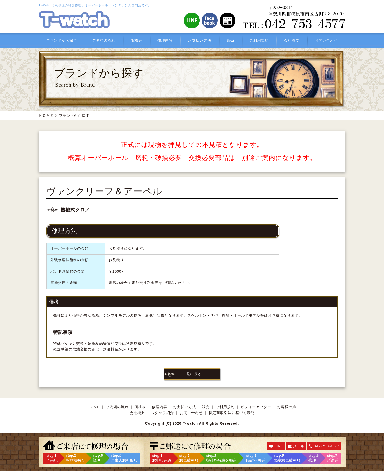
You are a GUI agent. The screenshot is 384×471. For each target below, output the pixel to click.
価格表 (136, 40)
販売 (230, 40)
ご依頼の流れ (103, 40)
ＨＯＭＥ (46, 115)
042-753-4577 (326, 446)
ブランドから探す (61, 40)
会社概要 (291, 40)
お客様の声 (286, 407)
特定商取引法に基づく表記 (232, 413)
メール (298, 446)
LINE (279, 446)
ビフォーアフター (256, 407)
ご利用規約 (259, 40)
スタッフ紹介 (162, 413)
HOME (94, 407)
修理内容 (165, 40)
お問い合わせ (326, 40)
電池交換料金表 (145, 283)
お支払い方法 (199, 40)
